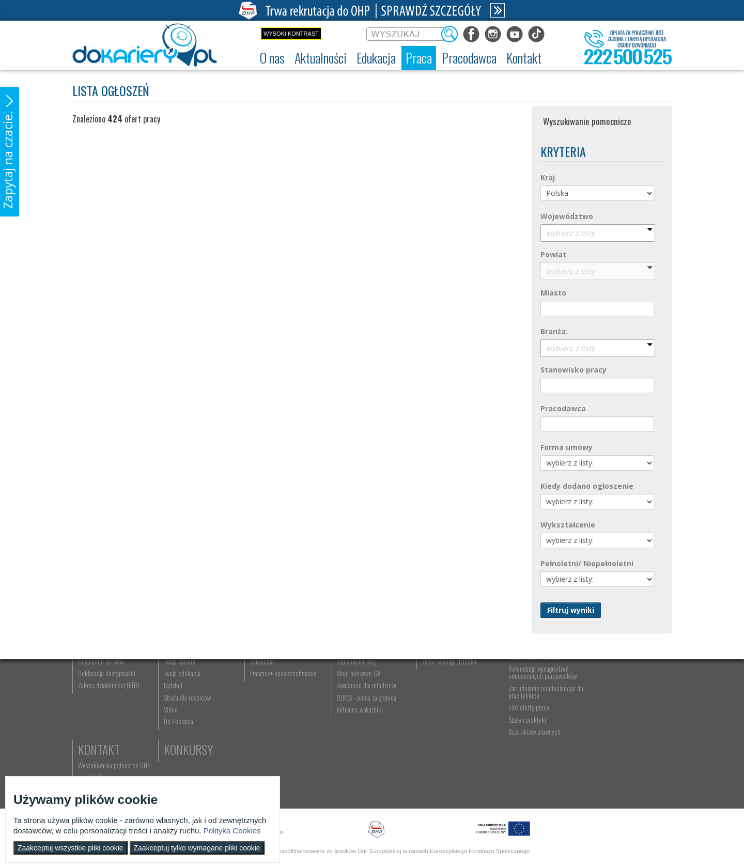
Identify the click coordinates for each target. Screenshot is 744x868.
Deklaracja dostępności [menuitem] (106, 730)
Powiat (553, 254)
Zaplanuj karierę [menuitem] (353, 719)
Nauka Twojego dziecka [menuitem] (448, 695)
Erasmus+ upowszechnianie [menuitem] (282, 730)
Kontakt (611, 679)
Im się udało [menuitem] (178, 707)
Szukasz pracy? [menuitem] (353, 707)
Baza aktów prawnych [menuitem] (531, 789)
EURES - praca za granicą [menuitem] (364, 755)
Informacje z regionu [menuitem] (188, 695)
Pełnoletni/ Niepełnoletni (586, 563)
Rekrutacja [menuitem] (262, 695)
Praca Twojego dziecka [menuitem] (447, 707)
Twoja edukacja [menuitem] (181, 730)
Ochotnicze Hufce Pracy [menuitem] (107, 707)
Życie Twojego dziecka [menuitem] (447, 719)
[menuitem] (272, 58)
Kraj (547, 177)
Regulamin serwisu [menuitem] (101, 719)
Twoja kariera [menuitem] (179, 719)
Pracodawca (563, 408)
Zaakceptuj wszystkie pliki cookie (70, 848)
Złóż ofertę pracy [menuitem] (525, 765)
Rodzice (439, 679)
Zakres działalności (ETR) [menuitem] (109, 743)
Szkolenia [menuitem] (260, 719)
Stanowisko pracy (573, 370)
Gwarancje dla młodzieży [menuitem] (364, 743)
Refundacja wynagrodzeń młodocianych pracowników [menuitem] (539, 729)
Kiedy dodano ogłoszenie (586, 486)
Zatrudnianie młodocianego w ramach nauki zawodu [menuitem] (541, 710)
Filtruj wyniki (570, 610)
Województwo (566, 216)
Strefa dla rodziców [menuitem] (186, 755)
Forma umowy (566, 447)
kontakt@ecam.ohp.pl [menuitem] (618, 707)
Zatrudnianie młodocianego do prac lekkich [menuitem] (538, 749)
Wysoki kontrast (291, 33)
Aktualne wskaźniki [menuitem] (357, 767)
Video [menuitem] (170, 767)
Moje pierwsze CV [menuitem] (356, 730)
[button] (9, 151)
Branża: (554, 331)
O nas (91, 679)
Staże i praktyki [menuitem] (523, 777)
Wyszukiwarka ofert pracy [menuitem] (365, 695)
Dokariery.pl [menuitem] (93, 695)
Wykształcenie (567, 525)
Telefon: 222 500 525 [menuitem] (618, 719)
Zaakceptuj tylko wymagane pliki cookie (197, 848)
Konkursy (614, 736)
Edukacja (272, 679)
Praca (349, 679)
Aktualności (194, 679)
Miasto (553, 293)
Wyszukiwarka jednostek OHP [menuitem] (626, 695)
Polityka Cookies (232, 830)
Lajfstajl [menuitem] (172, 743)
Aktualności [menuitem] (519, 695)
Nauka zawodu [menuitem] (266, 707)
